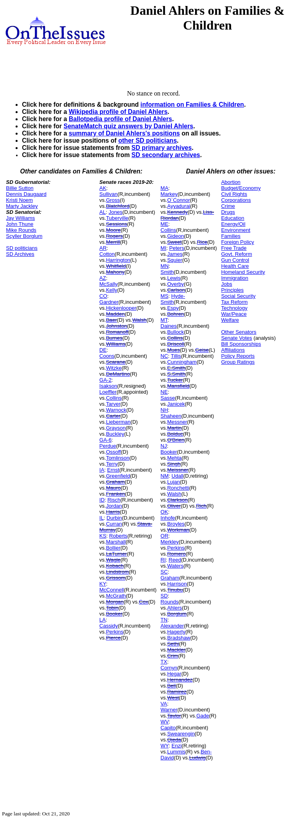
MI (163, 248)
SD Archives (20, 254)
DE (103, 350)
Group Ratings (238, 362)
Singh (173, 464)
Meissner (177, 470)
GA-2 (106, 380)
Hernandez (180, 680)
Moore (113, 230)
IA (102, 470)
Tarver (113, 404)
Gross (113, 200)
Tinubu (175, 590)
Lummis (176, 752)
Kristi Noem (19, 200)
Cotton (107, 254)
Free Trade (234, 248)
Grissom (115, 578)
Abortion (230, 182)
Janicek (176, 404)
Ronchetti (178, 488)
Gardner (109, 302)
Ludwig (197, 758)
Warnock (116, 410)
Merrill (113, 242)
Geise (202, 350)
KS (103, 536)
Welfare (230, 320)
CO (104, 296)
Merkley (170, 542)
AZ (103, 278)
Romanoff (117, 332)
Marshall (116, 542)
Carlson (176, 290)
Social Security (238, 296)
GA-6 (106, 440)
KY (103, 584)
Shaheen (171, 416)
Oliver (174, 506)
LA (103, 620)
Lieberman (118, 422)
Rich (201, 506)
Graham (115, 482)
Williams (115, 344)
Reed (175, 560)
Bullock (175, 332)
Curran (114, 524)
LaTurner (116, 554)
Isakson (109, 386)
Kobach (115, 566)
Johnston (116, 326)
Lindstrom (117, 572)
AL (103, 212)
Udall (177, 476)
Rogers (114, 236)
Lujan (173, 482)
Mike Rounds (21, 230)
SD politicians (22, 248)
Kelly (111, 290)
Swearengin (181, 734)
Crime (228, 206)
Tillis (176, 356)
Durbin (114, 518)
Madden (115, 314)
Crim (172, 656)
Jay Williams (20, 218)
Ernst (113, 470)
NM (165, 476)
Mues (173, 350)
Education (232, 218)
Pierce (113, 638)
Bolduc (175, 434)
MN (165, 266)
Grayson (116, 428)
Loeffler (108, 392)
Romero (176, 554)
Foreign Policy (237, 242)
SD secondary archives (166, 154)
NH (164, 410)
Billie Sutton (20, 188)
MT (164, 320)
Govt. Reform (236, 254)
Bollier (113, 548)
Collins (114, 398)
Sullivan (109, 194)
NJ (164, 446)
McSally (109, 284)
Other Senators (238, 332)
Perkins (114, 632)
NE (164, 392)
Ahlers (174, 608)
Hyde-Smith (173, 299)
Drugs (228, 212)
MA (165, 188)
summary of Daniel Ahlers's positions (124, 133)
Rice (202, 242)
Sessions (116, 224)
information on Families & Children (192, 104)
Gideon (175, 236)
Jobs (226, 284)
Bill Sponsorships (241, 344)
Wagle (113, 560)
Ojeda (174, 740)
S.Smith (176, 374)
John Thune (19, 224)
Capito (168, 728)
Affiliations (233, 350)
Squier (174, 260)
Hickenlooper (121, 308)
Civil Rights (234, 194)
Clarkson (177, 500)
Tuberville (117, 218)
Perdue (108, 446)
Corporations (236, 200)
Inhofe (168, 518)
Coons (107, 356)
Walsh (139, 320)
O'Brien (175, 440)
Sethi (173, 644)
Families (230, 236)
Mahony (115, 272)
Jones (116, 212)
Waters (175, 566)
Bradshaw (178, 638)
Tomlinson (118, 458)
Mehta (174, 458)
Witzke (114, 368)
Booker (114, 614)
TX (164, 662)
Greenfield (118, 476)
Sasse (168, 398)
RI (163, 560)
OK (164, 512)
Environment (235, 230)
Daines (169, 326)
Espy (173, 308)
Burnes (114, 338)
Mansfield (178, 386)
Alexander (172, 626)
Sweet (174, 242)
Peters (176, 248)
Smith (167, 272)
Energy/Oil (233, 224)
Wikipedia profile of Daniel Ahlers (118, 111)
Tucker (175, 380)
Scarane (115, 362)
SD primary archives (162, 147)
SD (164, 596)
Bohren (175, 314)
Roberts (118, 536)
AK (103, 188)
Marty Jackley (22, 206)
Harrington (118, 260)
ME (165, 224)
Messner (177, 422)
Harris (113, 512)
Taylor (174, 716)
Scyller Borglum (24, 236)
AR (103, 248)
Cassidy (109, 626)
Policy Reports (238, 356)
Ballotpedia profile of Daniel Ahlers (120, 119)
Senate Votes (236, 338)
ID (102, 500)
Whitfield (116, 266)
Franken (115, 494)
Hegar (174, 674)
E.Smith (176, 368)
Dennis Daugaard (26, 194)
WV (165, 722)
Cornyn (169, 668)
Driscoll (175, 344)
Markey (169, 194)
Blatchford (118, 206)
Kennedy (177, 212)
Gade (202, 716)
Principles (232, 290)
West (173, 698)
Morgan (115, 602)
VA (164, 704)
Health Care (235, 266)
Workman (178, 530)
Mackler (176, 650)
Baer (111, 320)
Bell (171, 686)
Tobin (112, 608)
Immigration (234, 278)
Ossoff (113, 452)
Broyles (175, 524)
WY (165, 746)
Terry (112, 464)
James (174, 254)
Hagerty (176, 632)
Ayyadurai (178, 206)
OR (165, 536)
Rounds (170, 602)
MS (165, 296)
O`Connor (178, 200)
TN (164, 620)
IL (102, 518)
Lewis (173, 278)
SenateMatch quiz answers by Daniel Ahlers (128, 126)
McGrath (116, 596)
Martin (174, 428)
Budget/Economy (241, 188)
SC (164, 572)
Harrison (177, 584)
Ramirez (176, 692)
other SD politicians (147, 140)
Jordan (114, 506)
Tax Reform (234, 302)
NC (164, 356)
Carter (113, 416)
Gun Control (235, 260)
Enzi (176, 746)
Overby (175, 284)
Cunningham (182, 362)
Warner (169, 710)
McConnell (112, 590)
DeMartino (118, 374)
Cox (143, 602)
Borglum (176, 614)
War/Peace (234, 314)
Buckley (115, 434)
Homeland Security (243, 272)
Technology (234, 308)
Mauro (113, 488)
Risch (114, 500)
